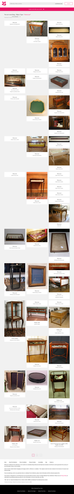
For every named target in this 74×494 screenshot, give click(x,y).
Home (5, 462)
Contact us (51, 462)
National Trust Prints (42, 491)
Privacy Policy (64, 475)
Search (68, 3)
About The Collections (13, 462)
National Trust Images (32, 491)
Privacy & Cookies (32, 462)
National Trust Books (52, 491)
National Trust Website (21, 491)
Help (46, 462)
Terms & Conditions (23, 462)
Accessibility (40, 462)
